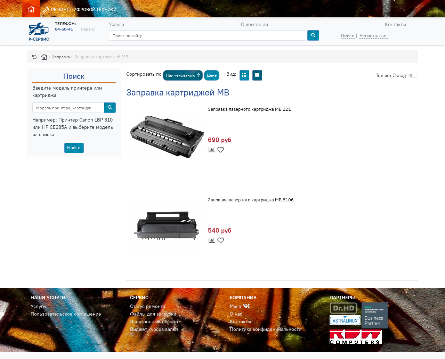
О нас (236, 314)
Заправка (61, 56)
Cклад (391, 75)
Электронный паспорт (155, 321)
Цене (212, 75)
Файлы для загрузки (153, 314)
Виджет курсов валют (154, 329)
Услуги (116, 24)
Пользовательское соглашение (66, 314)
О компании (254, 24)
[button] (34, 56)
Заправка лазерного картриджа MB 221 (249, 109)
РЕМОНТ (79, 9)
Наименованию (183, 75)
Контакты (395, 24)
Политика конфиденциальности (265, 329)
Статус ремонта (147, 306)
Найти (74, 147)
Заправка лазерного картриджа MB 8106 (251, 199)
